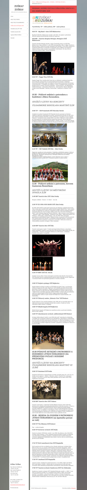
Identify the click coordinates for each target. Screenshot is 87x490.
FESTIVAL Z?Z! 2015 (60, 2)
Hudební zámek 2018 (15, 31)
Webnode (73, 488)
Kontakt (12, 38)
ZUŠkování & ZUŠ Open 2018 (17, 25)
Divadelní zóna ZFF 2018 (16, 28)
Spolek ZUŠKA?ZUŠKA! (16, 35)
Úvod (12, 16)
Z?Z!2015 (52, 2)
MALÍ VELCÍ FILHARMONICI (17, 22)
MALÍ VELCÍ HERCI (15, 19)
